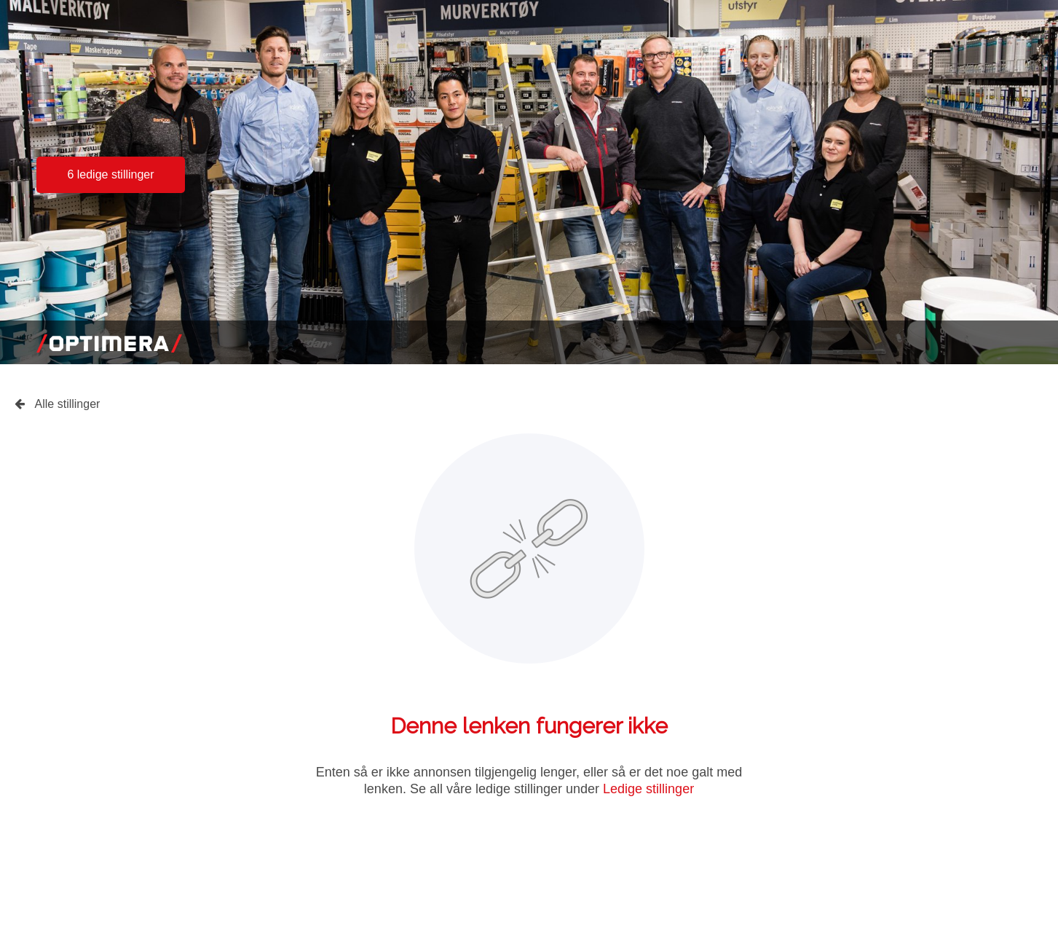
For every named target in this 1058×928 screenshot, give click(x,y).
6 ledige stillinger (110, 174)
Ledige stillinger (648, 789)
